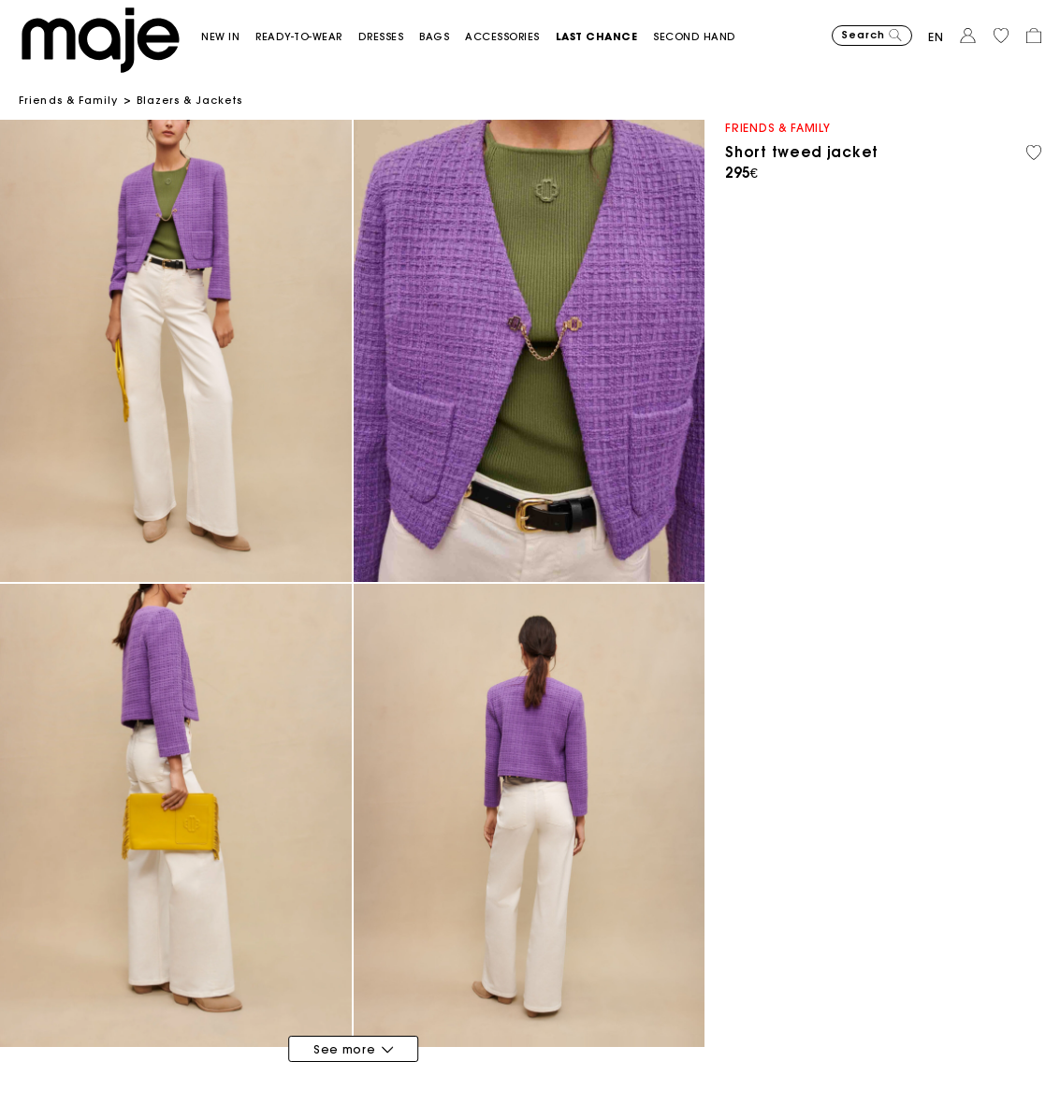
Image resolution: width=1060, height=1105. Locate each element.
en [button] (936, 37)
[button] (228, 37)
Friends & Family (69, 100)
